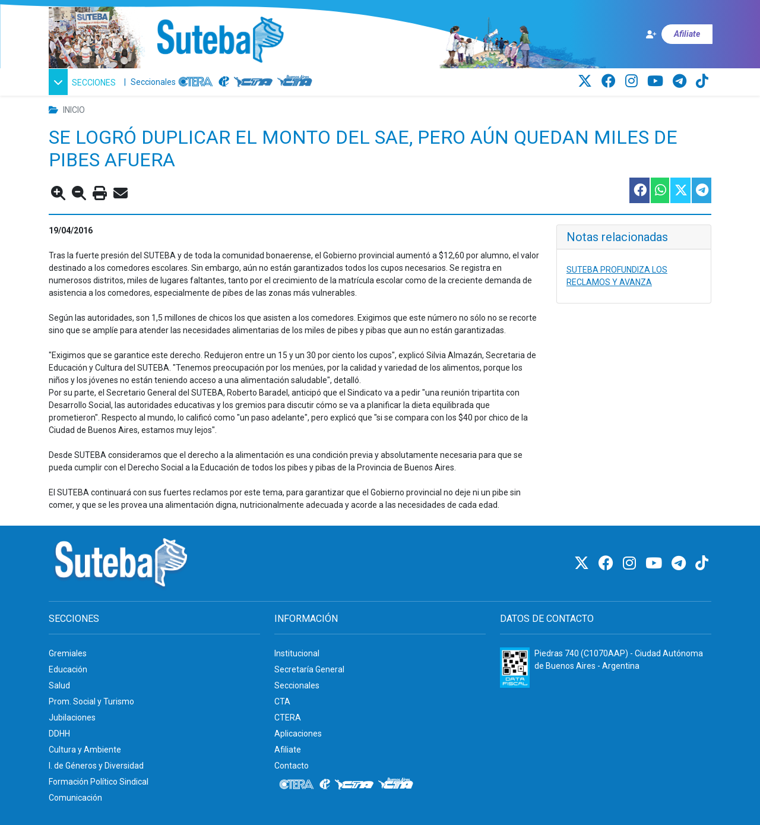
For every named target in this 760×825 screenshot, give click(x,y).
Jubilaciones (72, 717)
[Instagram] (633, 81)
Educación (68, 669)
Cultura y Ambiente (85, 749)
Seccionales (153, 82)
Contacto (291, 765)
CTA (282, 701)
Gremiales (68, 653)
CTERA (287, 717)
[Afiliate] (678, 34)
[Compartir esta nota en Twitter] (680, 190)
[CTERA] (196, 82)
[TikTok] (702, 81)
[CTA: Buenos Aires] (296, 82)
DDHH (59, 733)
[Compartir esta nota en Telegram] (701, 190)
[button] (84, 82)
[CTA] (253, 82)
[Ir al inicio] (220, 40)
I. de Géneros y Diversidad (96, 765)
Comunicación (75, 797)
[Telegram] (681, 81)
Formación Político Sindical (98, 781)
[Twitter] (587, 81)
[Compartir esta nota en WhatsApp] (659, 190)
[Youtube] (657, 81)
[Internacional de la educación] (223, 82)
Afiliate (287, 749)
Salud (59, 685)
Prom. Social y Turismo (91, 701)
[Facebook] (610, 81)
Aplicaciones (298, 733)
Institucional (296, 653)
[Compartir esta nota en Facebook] (639, 190)
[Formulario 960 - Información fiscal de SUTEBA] (515, 667)
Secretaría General (309, 669)
